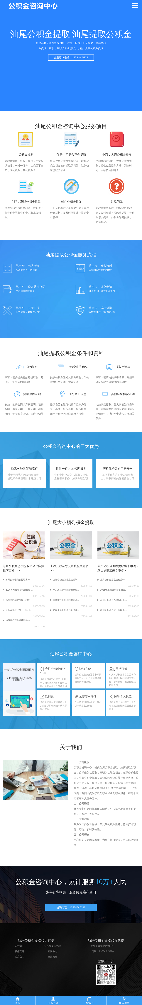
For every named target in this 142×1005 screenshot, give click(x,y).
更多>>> (14, 570)
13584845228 (106, 952)
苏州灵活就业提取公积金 (18, 600)
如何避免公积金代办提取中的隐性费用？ (67, 610)
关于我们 (19, 946)
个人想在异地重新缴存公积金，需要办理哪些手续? (67, 590)
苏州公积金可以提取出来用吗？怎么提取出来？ (114, 600)
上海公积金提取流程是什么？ (114, 579)
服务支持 (19, 952)
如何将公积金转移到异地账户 (19, 620)
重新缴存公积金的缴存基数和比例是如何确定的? (67, 600)
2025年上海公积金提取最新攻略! (114, 590)
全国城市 (52, 957)
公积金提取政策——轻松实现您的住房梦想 (19, 610)
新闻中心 (52, 952)
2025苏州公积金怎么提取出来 (19, 590)
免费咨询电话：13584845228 (71, 60)
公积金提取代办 (52, 946)
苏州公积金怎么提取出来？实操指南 (19, 579)
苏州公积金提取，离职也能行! (114, 610)
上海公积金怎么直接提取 (65, 579)
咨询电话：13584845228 (71, 908)
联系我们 (19, 957)
